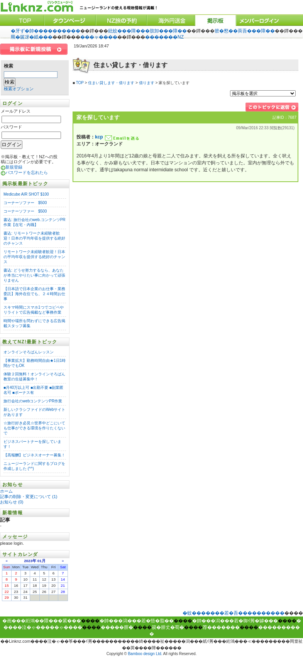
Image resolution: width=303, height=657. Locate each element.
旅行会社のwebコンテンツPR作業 (32, 401)
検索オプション (19, 88)
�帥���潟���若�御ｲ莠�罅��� (235, 620)
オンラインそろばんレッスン (28, 352)
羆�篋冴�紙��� (31, 37)
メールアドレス (15, 111)
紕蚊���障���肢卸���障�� (147, 31)
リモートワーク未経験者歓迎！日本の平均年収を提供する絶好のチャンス (34, 257)
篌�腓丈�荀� (168, 627)
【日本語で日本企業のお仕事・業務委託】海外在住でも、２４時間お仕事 (34, 294)
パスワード (11, 127)
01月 (41, 561)
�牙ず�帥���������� (45, 31)
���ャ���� (98, 37)
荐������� (221, 627)
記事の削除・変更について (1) (29, 496)
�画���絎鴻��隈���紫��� (41, 620)
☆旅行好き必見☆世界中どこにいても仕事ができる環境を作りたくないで (34, 428)
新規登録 (13, 167)
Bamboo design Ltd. (145, 654)
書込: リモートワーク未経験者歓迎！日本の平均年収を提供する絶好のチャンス (34, 238)
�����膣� (117, 627)
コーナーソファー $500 (25, 203)
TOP (80, 83)
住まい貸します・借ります (111, 83)
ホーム (7, 491)
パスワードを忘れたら (26, 172)
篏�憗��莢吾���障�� (245, 31)
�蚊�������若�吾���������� (233, 613)
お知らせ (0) (12, 502)
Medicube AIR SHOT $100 (26, 194)
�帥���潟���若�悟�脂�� (137, 620)
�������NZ (164, 37)
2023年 (30, 561)
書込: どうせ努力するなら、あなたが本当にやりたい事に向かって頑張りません (34, 275)
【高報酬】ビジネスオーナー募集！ (34, 455)
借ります (146, 83)
